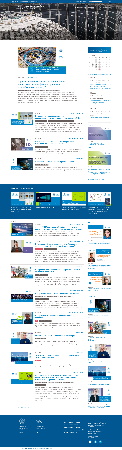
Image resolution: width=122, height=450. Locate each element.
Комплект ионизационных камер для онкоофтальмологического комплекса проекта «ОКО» (57, 117)
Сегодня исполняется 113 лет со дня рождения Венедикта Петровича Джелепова (55, 142)
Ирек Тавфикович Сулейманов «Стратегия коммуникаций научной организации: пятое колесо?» (99, 267)
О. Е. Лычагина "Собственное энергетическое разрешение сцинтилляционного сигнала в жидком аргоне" (98, 145)
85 (22, 407)
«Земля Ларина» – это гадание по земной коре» (55, 335)
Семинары (91, 125)
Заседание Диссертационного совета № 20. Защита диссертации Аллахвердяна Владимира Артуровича (100, 86)
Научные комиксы (70, 432)
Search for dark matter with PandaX (99, 117)
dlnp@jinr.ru (95, 436)
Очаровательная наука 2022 (73, 430)
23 (99, 67)
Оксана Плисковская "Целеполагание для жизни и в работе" (99, 289)
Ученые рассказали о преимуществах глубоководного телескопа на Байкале (57, 356)
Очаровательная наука (71, 427)
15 (96, 64)
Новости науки (32, 78)
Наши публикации (76, 113)
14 (92, 64)
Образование (107, 7)
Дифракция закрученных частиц (45, 207)
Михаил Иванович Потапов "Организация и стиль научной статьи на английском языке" (99, 243)
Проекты (98, 7)
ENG (110, 1)
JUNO (12, 34)
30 (99, 69)
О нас (77, 7)
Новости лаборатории (75, 139)
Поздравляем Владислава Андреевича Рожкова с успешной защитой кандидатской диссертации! (56, 245)
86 (25, 407)
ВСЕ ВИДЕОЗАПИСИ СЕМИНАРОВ (97, 180)
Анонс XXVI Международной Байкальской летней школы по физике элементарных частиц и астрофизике (58, 228)
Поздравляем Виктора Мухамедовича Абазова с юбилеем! (55, 317)
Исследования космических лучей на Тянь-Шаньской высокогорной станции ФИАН (100, 102)
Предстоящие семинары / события (99, 74)
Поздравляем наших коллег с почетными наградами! (57, 293)
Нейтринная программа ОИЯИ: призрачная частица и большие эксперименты (57, 271)
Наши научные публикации (22, 188)
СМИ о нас (79, 159)
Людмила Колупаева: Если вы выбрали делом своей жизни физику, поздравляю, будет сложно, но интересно (99, 406)
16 (99, 64)
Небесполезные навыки (95, 223)
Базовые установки (87, 7)
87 (28, 407)
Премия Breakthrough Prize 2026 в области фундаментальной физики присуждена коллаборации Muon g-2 (42, 84)
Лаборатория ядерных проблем (31, 7)
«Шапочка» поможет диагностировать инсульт (54, 161)
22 (96, 67)
